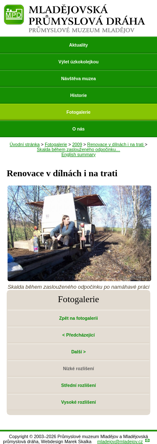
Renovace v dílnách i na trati (115, 144)
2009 (77, 144)
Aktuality (78, 44)
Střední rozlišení (78, 385)
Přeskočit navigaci (0, 0)
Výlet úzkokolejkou (79, 61)
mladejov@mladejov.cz (120, 441)
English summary (79, 154)
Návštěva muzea (78, 78)
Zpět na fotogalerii (78, 318)
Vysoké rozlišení (78, 402)
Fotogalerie (78, 112)
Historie (78, 95)
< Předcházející (78, 334)
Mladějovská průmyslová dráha (74, 7)
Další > (78, 351)
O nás (78, 128)
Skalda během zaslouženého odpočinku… (78, 149)
